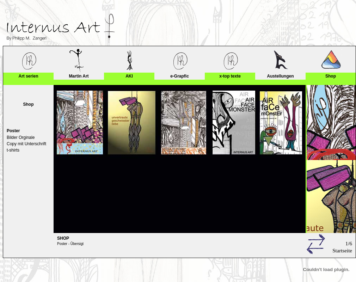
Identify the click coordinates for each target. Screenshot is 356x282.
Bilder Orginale (21, 137)
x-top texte (230, 76)
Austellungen (280, 76)
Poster (13, 130)
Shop (330, 76)
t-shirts (13, 150)
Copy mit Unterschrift (26, 143)
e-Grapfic (179, 76)
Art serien (28, 76)
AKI (129, 76)
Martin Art (78, 76)
